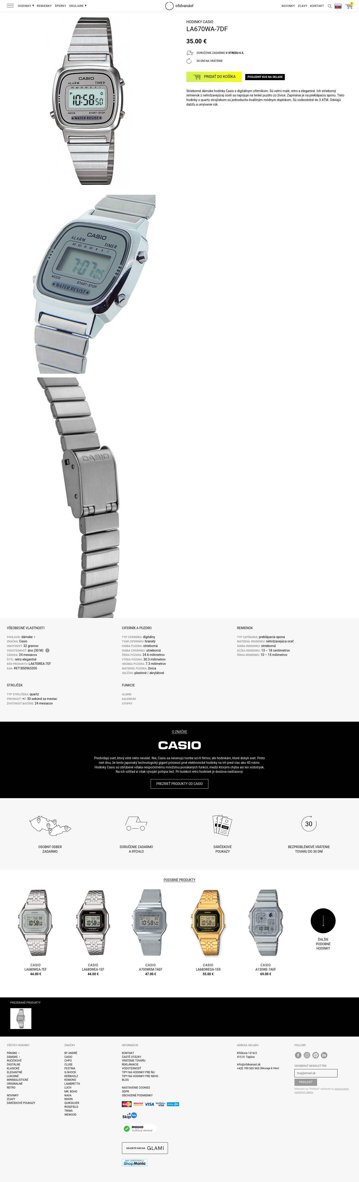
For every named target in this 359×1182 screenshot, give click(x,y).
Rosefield (71, 1106)
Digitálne (13, 1064)
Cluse (68, 1064)
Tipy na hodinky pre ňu (138, 1072)
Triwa (68, 1110)
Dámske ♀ (14, 1057)
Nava (67, 1095)
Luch (67, 1087)
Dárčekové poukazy (21, 1103)
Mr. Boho (70, 1091)
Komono (70, 1079)
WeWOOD (70, 1114)
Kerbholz (71, 1076)
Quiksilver (71, 1103)
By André (70, 1053)
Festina (69, 1068)
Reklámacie (130, 1064)
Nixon (68, 1099)
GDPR (125, 1091)
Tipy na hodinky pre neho (140, 1076)
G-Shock (70, 1072)
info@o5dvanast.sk (249, 1064)
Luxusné (13, 1076)
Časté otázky (131, 1057)
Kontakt (128, 1053)
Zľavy (11, 1099)
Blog (125, 1079)
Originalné (15, 1083)
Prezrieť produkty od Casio (179, 784)
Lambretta (72, 1083)
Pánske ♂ (13, 1053)
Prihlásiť (306, 1082)
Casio (208, 22)
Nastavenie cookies (136, 1087)
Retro (11, 1087)
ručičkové (14, 1060)
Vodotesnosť (131, 1068)
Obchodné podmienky (137, 1095)
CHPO (68, 1060)
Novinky (13, 1095)
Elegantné (14, 1072)
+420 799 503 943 (248, 1068)
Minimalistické (17, 1079)
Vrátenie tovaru (133, 1060)
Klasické (13, 1068)
